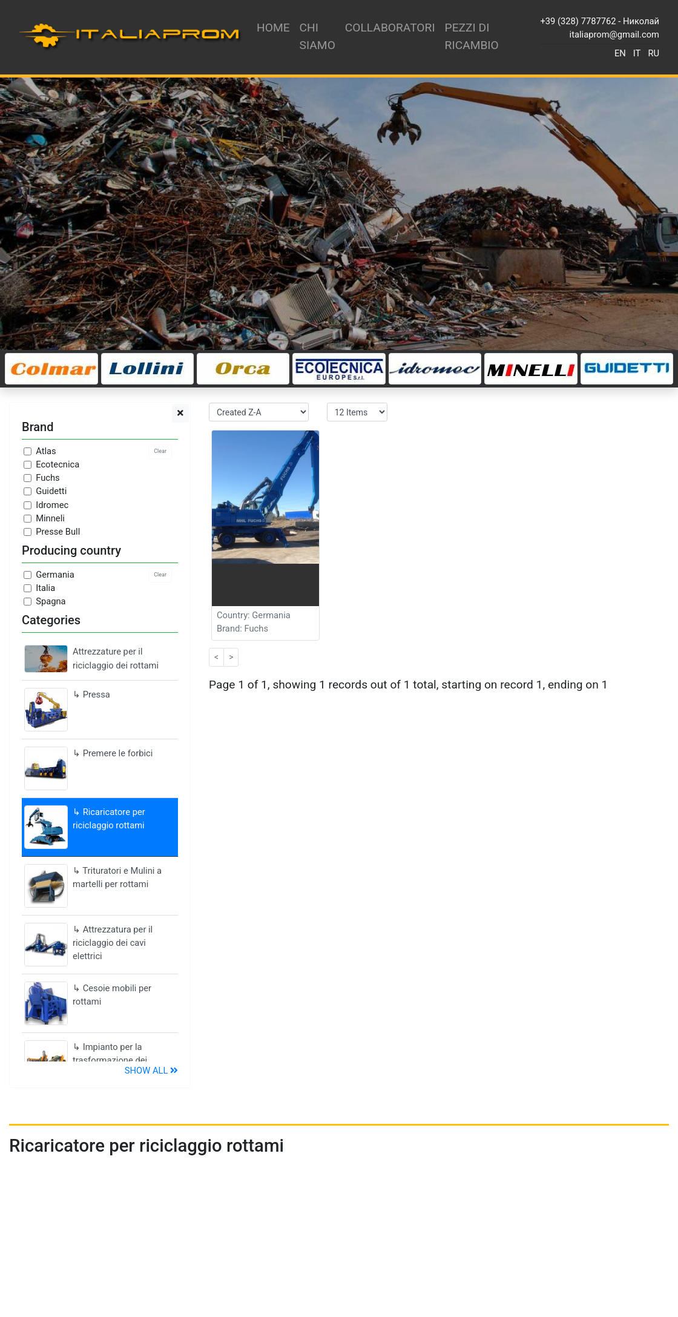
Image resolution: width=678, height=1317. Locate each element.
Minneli (50, 518)
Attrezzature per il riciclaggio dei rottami (91, 658)
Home (273, 28)
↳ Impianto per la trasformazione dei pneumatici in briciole (90, 1059)
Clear (160, 451)
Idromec (52, 505)
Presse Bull (58, 531)
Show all (151, 1070)
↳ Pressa (67, 709)
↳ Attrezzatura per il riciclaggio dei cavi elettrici (88, 944)
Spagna (50, 601)
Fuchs (48, 477)
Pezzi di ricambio (472, 36)
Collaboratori (390, 28)
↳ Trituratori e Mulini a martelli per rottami (93, 886)
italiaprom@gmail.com (614, 34)
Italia (45, 588)
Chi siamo (317, 36)
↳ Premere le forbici (88, 768)
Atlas (46, 451)
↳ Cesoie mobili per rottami (87, 1003)
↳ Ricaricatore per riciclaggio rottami (84, 827)
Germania (55, 574)
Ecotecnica (57, 464)
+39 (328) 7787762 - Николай (599, 21)
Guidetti (51, 491)
